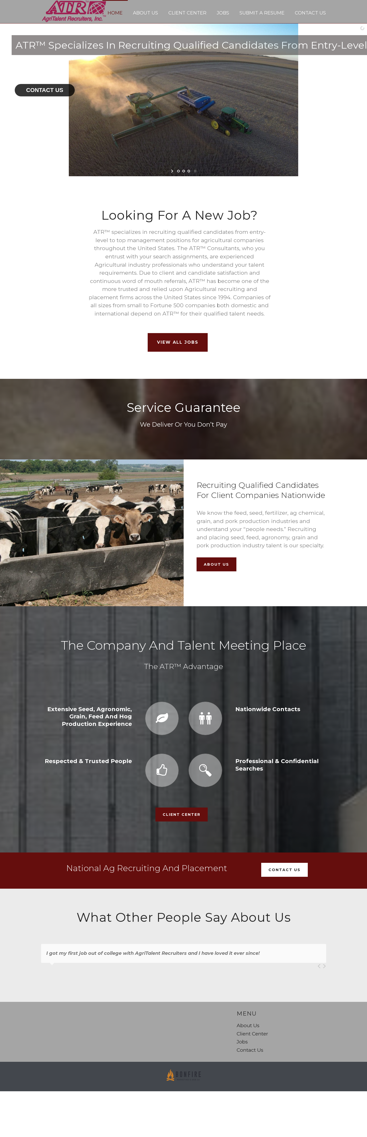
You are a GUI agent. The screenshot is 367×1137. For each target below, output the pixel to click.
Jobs (223, 13)
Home (115, 13)
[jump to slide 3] (188, 171)
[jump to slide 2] (183, 171)
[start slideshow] (172, 171)
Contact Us (310, 13)
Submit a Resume (261, 13)
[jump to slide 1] (178, 171)
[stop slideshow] (194, 171)
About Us (145, 13)
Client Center (187, 13)
